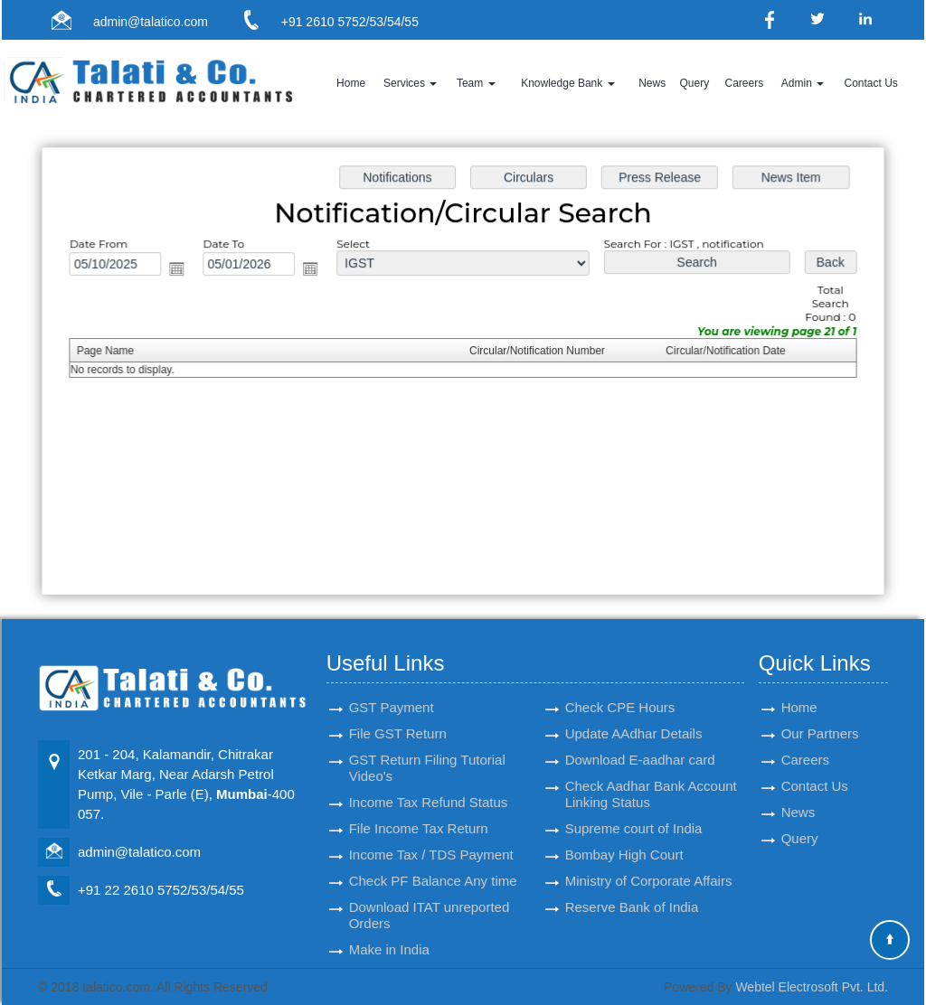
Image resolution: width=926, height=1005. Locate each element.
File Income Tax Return (418, 807)
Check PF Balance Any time (433, 860)
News (652, 83)
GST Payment (391, 686)
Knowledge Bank (567, 83)
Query (694, 83)
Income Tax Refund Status (428, 781)
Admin (802, 83)
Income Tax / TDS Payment (431, 833)
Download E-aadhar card (640, 739)
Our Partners (820, 712)
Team (476, 83)
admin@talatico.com (150, 21)
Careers (743, 83)
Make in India (389, 928)
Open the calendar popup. (183, 270)
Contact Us (870, 83)
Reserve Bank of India (632, 886)
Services (410, 83)
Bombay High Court (624, 833)
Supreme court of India (634, 807)
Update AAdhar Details (634, 712)
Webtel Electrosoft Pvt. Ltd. (811, 987)
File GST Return (398, 712)
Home (350, 83)
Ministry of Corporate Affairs (648, 860)
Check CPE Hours (620, 686)
